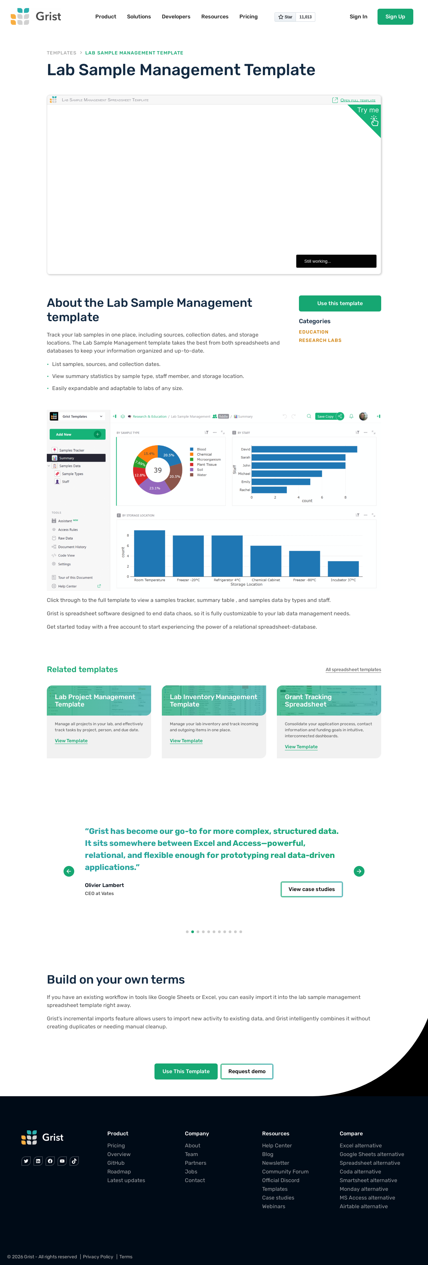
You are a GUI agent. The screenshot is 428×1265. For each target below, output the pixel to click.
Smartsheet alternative (368, 1180)
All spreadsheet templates (353, 669)
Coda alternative (360, 1171)
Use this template (340, 303)
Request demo (246, 1071)
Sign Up (395, 16)
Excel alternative (361, 1145)
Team (191, 1154)
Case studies (278, 1197)
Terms (125, 1257)
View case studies (312, 889)
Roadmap (119, 1171)
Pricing (116, 1145)
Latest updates (126, 1180)
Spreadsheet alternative (370, 1163)
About (192, 1145)
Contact (195, 1180)
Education (314, 332)
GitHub (116, 1163)
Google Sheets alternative (372, 1154)
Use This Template (186, 1071)
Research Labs (320, 340)
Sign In (358, 16)
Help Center (277, 1145)
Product (117, 1133)
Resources (276, 1133)
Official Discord (281, 1180)
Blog (268, 1154)
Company (197, 1133)
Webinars (273, 1206)
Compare (351, 1133)
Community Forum (285, 1171)
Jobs (191, 1171)
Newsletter (275, 1163)
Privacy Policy (98, 1257)
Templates (62, 53)
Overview (119, 1154)
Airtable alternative (364, 1206)
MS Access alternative (367, 1197)
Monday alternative (364, 1189)
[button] (187, 931)
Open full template (358, 99)
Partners (195, 1163)
